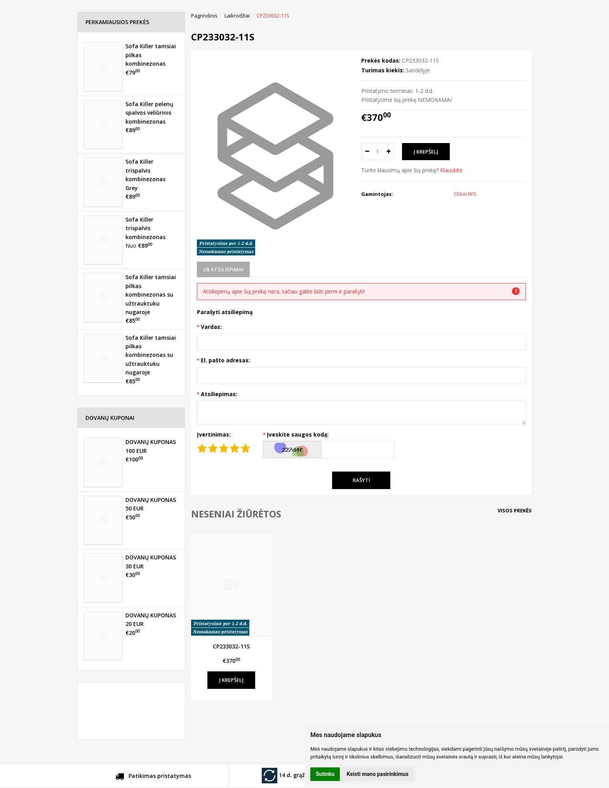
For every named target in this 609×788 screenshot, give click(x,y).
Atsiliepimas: (219, 394)
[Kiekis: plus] (388, 151)
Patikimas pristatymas (153, 777)
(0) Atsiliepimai (223, 269)
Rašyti (361, 480)
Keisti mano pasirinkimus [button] (378, 774)
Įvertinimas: (214, 434)
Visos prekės (515, 510)
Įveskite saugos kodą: (298, 434)
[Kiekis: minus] (366, 151)
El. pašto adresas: (225, 360)
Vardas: (211, 326)
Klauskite (451, 170)
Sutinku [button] (325, 774)
